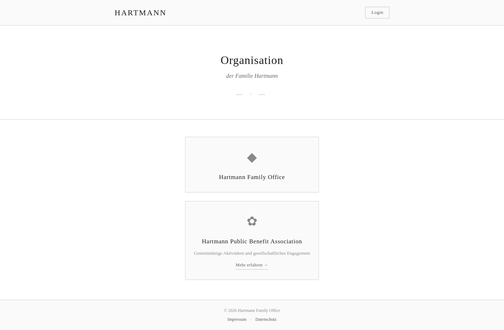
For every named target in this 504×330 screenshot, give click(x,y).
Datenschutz (266, 319)
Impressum (236, 319)
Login (377, 12)
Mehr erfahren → (252, 265)
